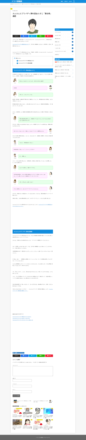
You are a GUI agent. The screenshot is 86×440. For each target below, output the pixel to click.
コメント (15, 365)
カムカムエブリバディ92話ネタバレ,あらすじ (22, 316)
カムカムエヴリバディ (20, 352)
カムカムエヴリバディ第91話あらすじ (25, 60)
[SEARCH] (74, 1)
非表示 (19, 58)
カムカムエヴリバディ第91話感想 (24, 63)
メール (15, 383)
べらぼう (57, 48)
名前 (14, 378)
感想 (11, 8)
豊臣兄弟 (66, 1)
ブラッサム (58, 32)
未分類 (57, 54)
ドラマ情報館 (16, 1)
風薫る (62, 1)
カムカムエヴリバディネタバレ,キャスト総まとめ (23, 320)
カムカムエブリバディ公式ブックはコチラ (21, 318)
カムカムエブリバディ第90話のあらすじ (21, 44)
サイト (14, 389)
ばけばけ (70, 1)
